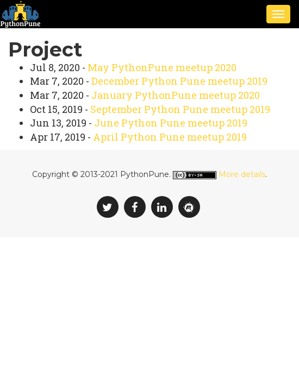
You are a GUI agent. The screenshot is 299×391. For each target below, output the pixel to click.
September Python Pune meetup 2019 (180, 109)
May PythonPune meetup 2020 (162, 67)
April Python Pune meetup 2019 (170, 136)
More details (242, 174)
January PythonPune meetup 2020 (175, 95)
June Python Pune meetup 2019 (170, 122)
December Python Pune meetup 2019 (179, 80)
